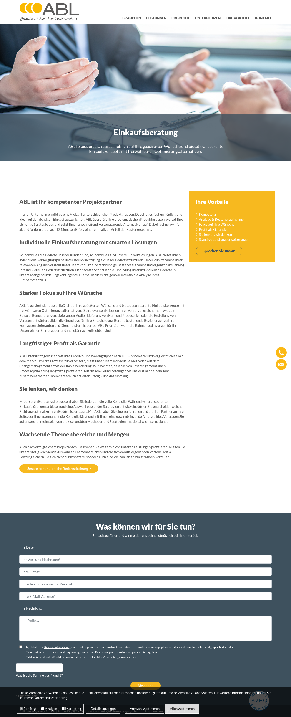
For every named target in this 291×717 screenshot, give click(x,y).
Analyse (51, 709)
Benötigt (30, 709)
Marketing (73, 709)
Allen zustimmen (182, 709)
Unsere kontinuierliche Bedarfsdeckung (57, 468)
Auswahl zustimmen (145, 709)
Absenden (145, 685)
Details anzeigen (103, 709)
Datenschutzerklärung (57, 647)
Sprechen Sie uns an (219, 251)
